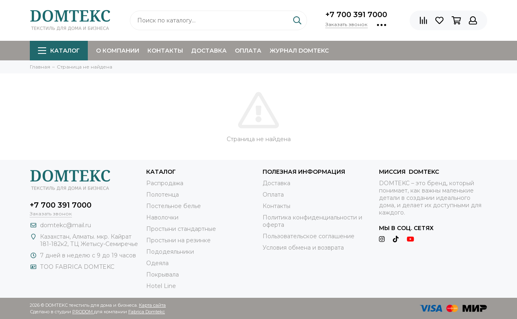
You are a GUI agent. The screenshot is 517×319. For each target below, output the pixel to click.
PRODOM (83, 312)
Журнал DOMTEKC (299, 50)
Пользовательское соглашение (308, 236)
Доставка (209, 50)
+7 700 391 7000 (356, 14)
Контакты (165, 50)
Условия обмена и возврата (303, 247)
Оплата (248, 50)
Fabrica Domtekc (146, 312)
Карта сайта (152, 305)
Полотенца (162, 194)
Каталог (59, 50)
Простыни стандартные (181, 229)
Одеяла (157, 263)
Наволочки (162, 217)
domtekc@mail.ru (65, 225)
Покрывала (162, 274)
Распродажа (164, 183)
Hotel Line (161, 286)
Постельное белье (173, 206)
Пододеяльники (170, 251)
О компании (117, 50)
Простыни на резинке (178, 240)
